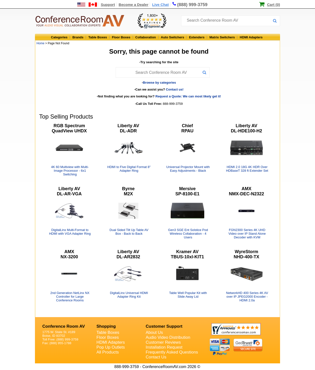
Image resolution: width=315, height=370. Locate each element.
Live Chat (160, 4)
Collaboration (145, 37)
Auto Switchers (172, 37)
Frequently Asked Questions (172, 352)
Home (40, 43)
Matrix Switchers (222, 37)
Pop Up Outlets (110, 347)
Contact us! (175, 89)
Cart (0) (273, 4)
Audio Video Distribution (168, 337)
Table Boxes (97, 37)
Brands (77, 37)
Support (108, 4)
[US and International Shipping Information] (87, 4)
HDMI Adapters (251, 37)
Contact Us (156, 357)
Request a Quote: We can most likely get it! (188, 96)
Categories (59, 37)
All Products (107, 352)
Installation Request (164, 347)
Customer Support (164, 326)
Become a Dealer (133, 4)
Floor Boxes (121, 37)
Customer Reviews (163, 342)
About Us (154, 332)
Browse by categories (159, 82)
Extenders (197, 37)
